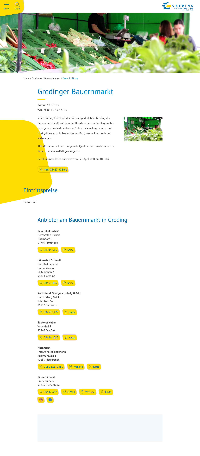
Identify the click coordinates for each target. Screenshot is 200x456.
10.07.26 (52, 105)
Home (26, 78)
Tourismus (37, 78)
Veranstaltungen (52, 78)
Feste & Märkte (70, 78)
